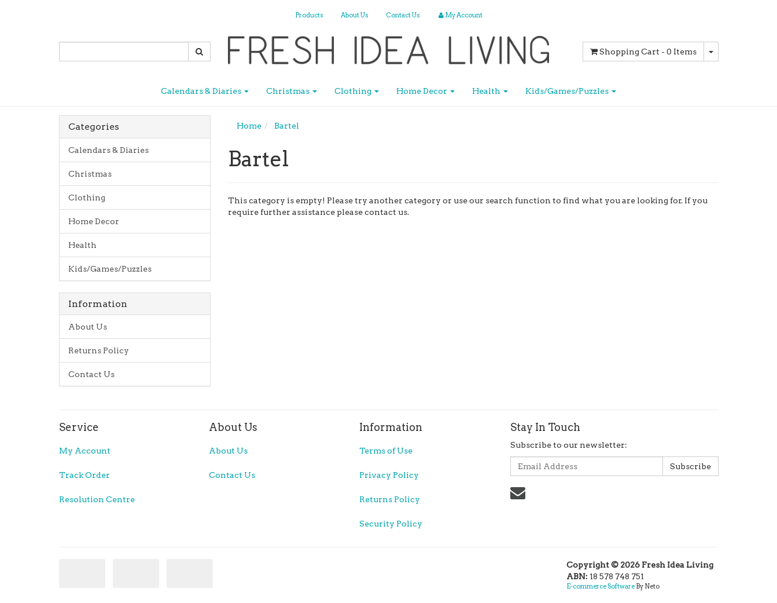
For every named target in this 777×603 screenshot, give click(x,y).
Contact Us (403, 15)
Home (249, 125)
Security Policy (390, 523)
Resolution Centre (97, 499)
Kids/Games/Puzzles (570, 91)
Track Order (84, 475)
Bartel (286, 125)
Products (309, 15)
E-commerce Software (600, 586)
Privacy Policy (389, 475)
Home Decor (425, 91)
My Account (85, 450)
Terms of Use (386, 450)
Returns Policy (98, 350)
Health (490, 91)
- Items (643, 51)
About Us (355, 15)
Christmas (291, 91)
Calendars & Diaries (205, 91)
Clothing (356, 91)
